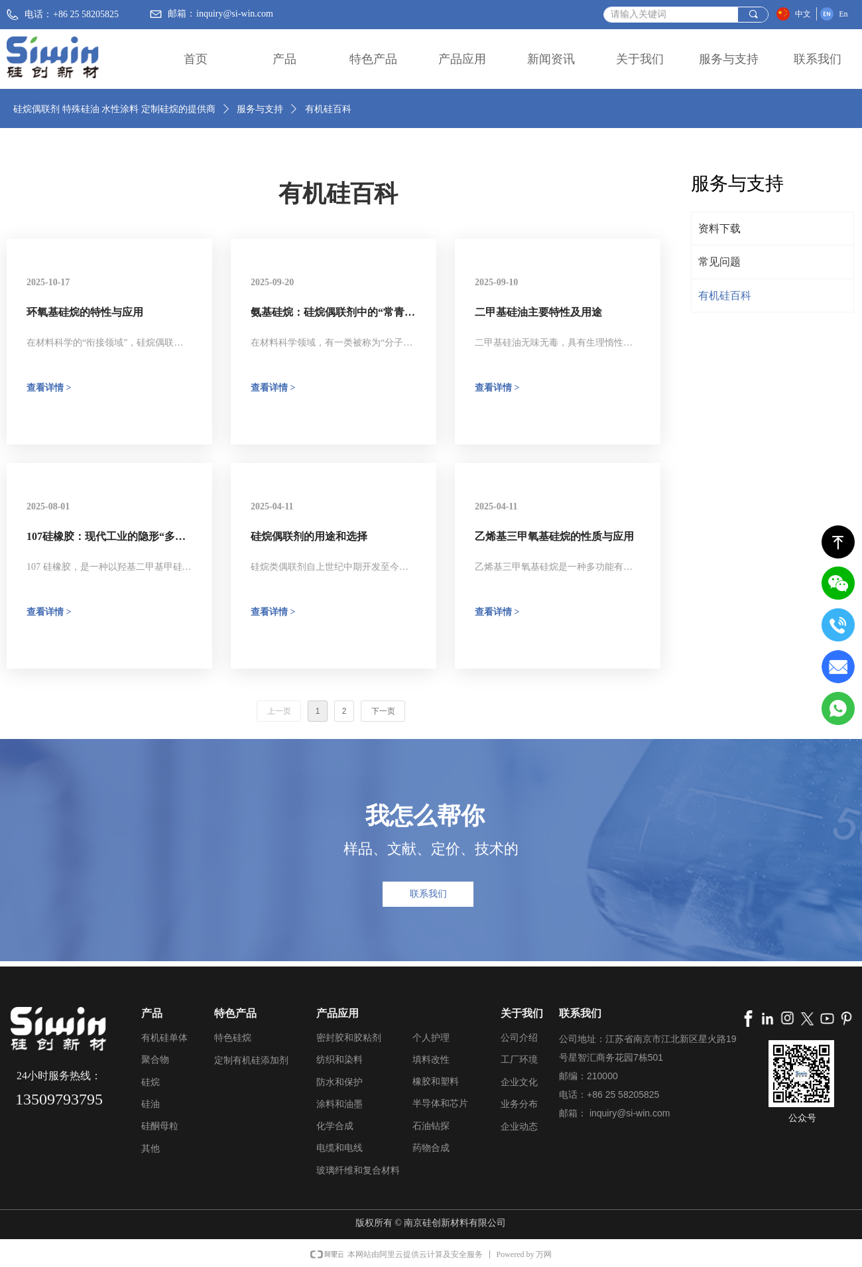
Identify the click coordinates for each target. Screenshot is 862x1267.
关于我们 (640, 59)
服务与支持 (729, 59)
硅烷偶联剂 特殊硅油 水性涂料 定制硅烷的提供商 (114, 109)
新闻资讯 (551, 59)
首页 (196, 59)
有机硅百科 (328, 109)
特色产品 (373, 59)
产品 (284, 59)
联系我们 (817, 59)
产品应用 (462, 59)
